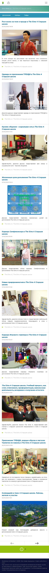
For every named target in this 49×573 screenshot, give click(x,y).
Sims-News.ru (8, 566)
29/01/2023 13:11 (7, 497)
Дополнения (6, 15)
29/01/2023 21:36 (7, 445)
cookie (40, 566)
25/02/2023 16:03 (7, 79)
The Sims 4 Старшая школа (22, 66)
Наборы (17, 15)
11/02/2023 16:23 (7, 339)
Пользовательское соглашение (15, 570)
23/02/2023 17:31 (7, 131)
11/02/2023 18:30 (7, 236)
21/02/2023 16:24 (7, 182)
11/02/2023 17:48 (7, 287)
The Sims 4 (8, 66)
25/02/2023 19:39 (7, 26)
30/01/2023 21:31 (7, 392)
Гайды (26, 15)
